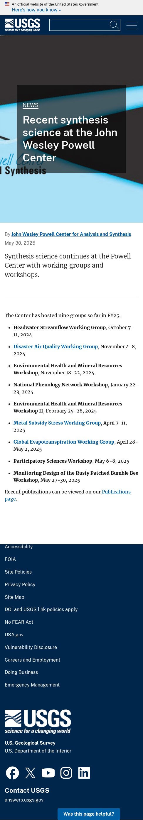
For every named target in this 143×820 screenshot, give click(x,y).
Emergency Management (32, 685)
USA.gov (14, 635)
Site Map (14, 597)
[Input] (84, 25)
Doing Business (21, 672)
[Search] (114, 25)
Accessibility (19, 547)
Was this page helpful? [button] (88, 814)
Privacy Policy (20, 584)
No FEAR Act (19, 622)
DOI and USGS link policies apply (41, 609)
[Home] (22, 30)
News (30, 105)
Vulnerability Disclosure (31, 647)
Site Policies (18, 572)
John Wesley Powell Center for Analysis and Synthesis (71, 234)
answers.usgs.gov (24, 800)
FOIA (10, 559)
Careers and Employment (32, 660)
